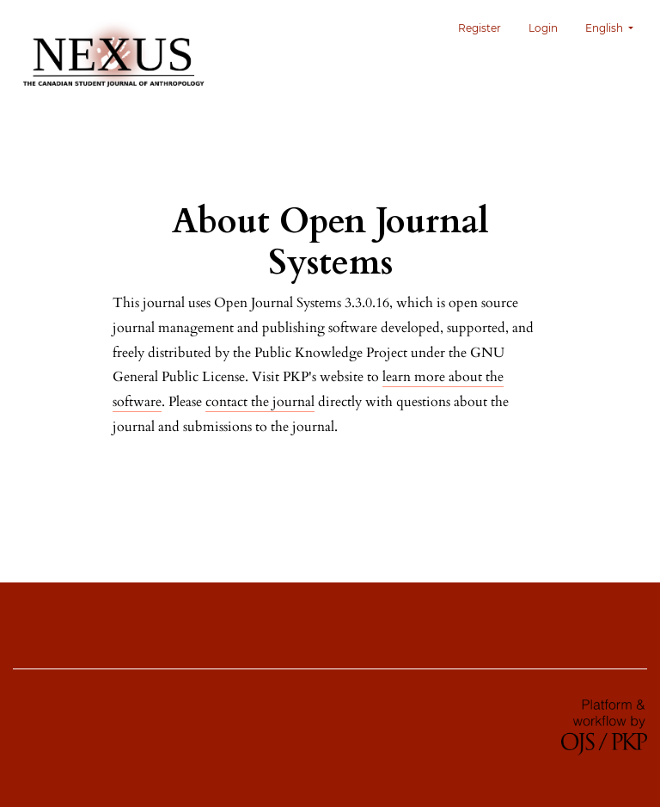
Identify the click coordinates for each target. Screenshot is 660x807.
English (615, 26)
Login (543, 28)
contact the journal (260, 401)
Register (479, 28)
